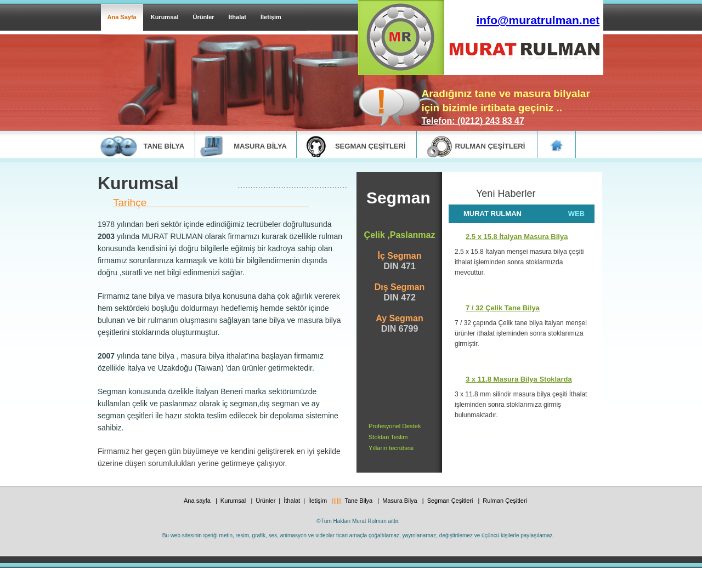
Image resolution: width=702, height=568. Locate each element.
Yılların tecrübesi (391, 448)
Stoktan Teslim (388, 437)
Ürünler (203, 17)
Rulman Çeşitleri (505, 500)
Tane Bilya (359, 500)
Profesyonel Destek (395, 426)
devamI (475, 290)
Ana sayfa (198, 500)
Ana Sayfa (122, 17)
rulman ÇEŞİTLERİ (490, 146)
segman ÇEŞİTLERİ (370, 146)
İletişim (271, 17)
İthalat (237, 17)
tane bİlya (164, 146)
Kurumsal (165, 17)
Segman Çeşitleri (451, 500)
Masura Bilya (400, 500)
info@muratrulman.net (538, 20)
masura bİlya (260, 146)
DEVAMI (475, 361)
